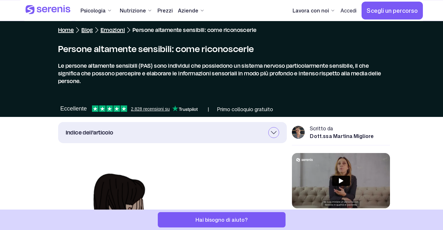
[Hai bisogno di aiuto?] (222, 219)
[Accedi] (348, 10)
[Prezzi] (165, 10)
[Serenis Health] (48, 10)
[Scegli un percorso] (392, 10)
